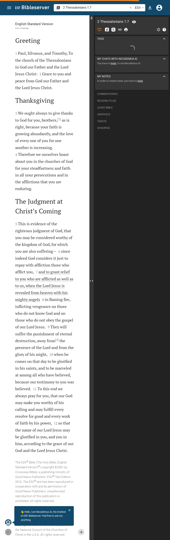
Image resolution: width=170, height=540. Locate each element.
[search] (96, 7)
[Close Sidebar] (91, 281)
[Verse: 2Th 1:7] (134, 22)
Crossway (24, 28)
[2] (57, 340)
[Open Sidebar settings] (158, 29)
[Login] (159, 7)
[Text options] (150, 7)
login (113, 63)
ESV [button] (140, 8)
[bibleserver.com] (32, 8)
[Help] (164, 29)
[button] (9, 7)
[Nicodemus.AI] (8, 522)
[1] (59, 119)
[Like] (99, 29)
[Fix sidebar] (91, 18)
